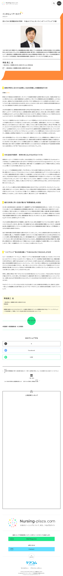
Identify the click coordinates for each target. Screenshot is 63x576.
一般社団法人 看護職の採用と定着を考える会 (18, 68)
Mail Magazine (31, 539)
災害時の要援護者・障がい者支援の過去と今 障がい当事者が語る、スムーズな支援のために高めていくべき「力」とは (31, 371)
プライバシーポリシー (36, 568)
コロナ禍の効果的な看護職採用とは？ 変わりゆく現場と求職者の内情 (21, 380)
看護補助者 (12, 326)
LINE (31, 357)
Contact (31, 549)
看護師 (5, 326)
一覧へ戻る (31, 378)
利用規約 (35, 573)
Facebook (31, 350)
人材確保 (20, 326)
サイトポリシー (25, 568)
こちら (8, 92)
